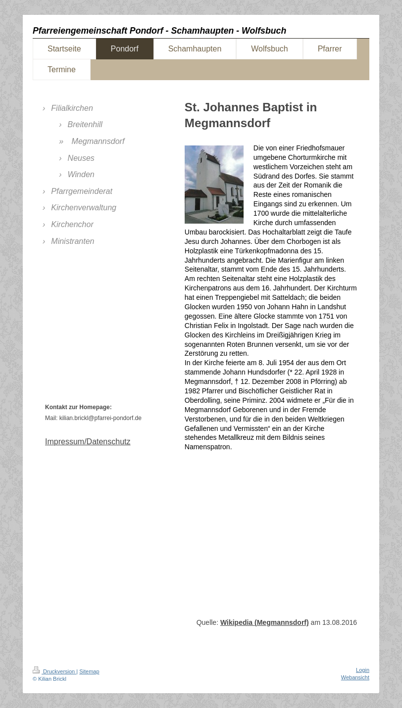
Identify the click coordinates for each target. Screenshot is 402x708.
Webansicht (355, 677)
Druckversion (54, 671)
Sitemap (89, 671)
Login (362, 670)
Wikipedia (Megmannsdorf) (264, 622)
